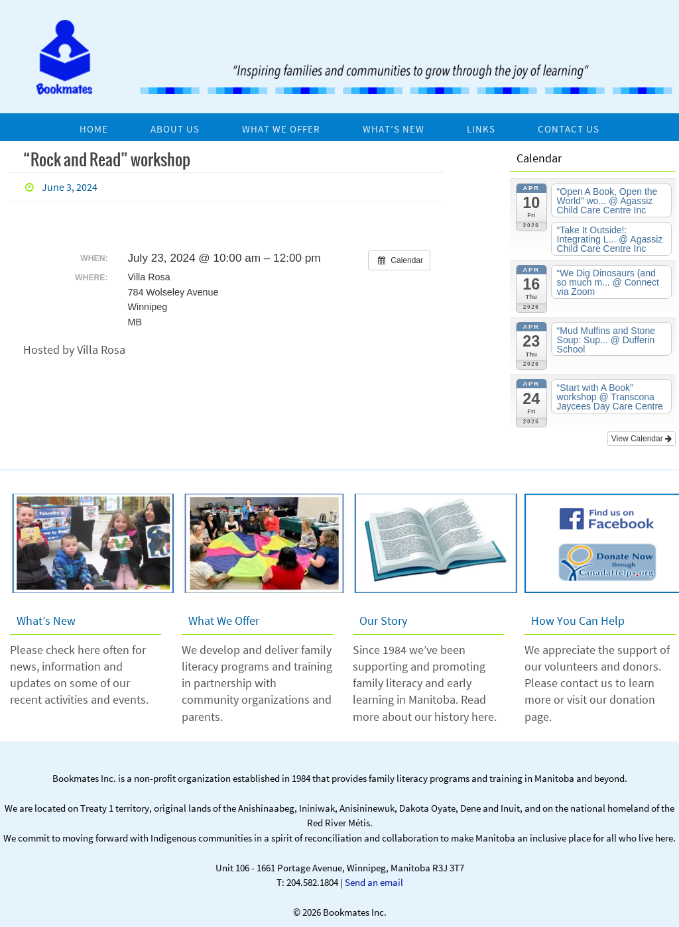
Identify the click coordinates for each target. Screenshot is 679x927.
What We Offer (223, 620)
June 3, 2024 (69, 186)
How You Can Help (578, 620)
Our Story (383, 620)
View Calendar (641, 438)
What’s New (46, 620)
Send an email (374, 882)
